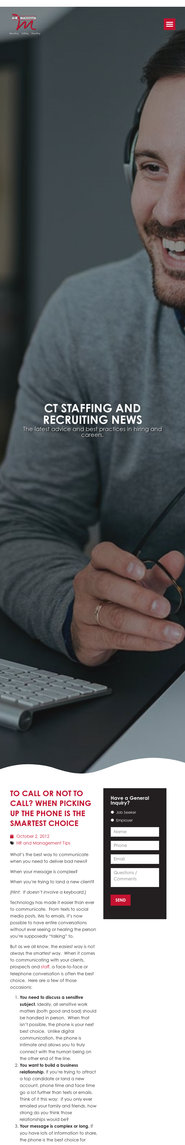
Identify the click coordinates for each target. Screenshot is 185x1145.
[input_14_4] (135, 859)
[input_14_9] (135, 832)
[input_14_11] (135, 877)
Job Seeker (126, 812)
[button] (169, 23)
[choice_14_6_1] (112, 820)
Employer (124, 820)
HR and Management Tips (43, 843)
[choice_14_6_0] (112, 812)
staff (45, 966)
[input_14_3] (135, 845)
